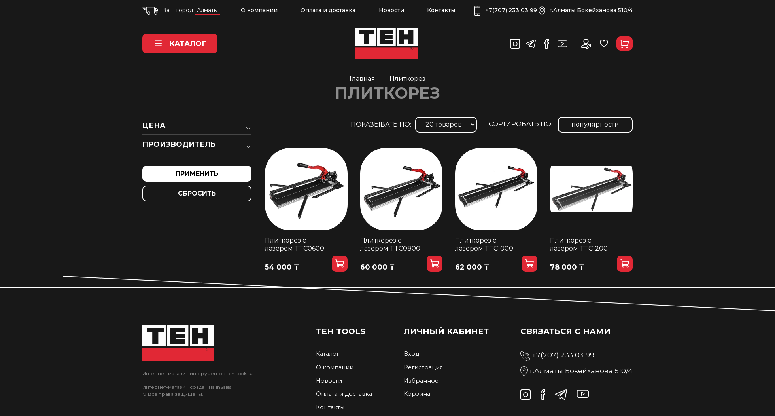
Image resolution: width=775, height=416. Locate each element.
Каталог (179, 43)
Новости (391, 10)
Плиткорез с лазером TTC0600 (294, 244)
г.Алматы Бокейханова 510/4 (586, 10)
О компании (259, 10)
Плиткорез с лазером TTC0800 (390, 244)
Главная (362, 78)
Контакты (441, 10)
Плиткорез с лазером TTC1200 (579, 244)
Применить (197, 173)
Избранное (421, 380)
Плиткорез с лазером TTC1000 (484, 244)
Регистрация (423, 367)
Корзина (417, 393)
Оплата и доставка (328, 10)
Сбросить (197, 193)
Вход (411, 353)
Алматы (207, 10)
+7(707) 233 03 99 (505, 10)
